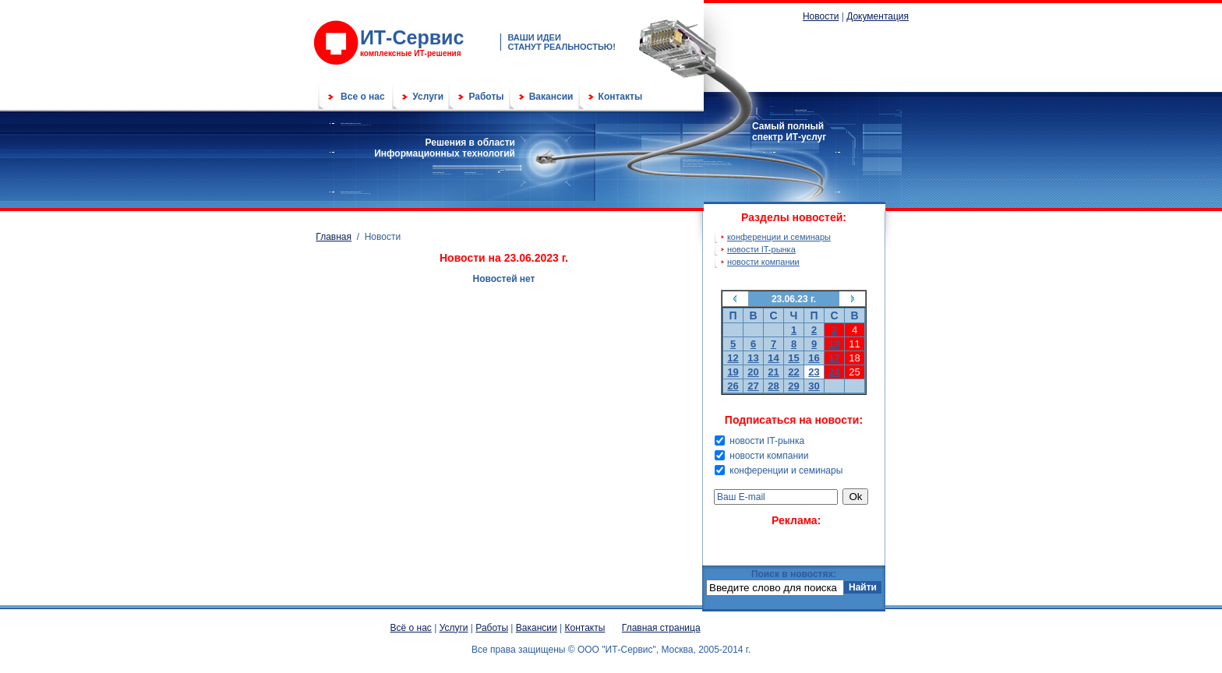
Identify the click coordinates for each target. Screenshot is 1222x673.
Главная (333, 236)
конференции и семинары (779, 236)
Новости (821, 16)
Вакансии (551, 96)
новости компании (763, 261)
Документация (877, 16)
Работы (485, 96)
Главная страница (661, 627)
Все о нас (363, 96)
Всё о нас (411, 627)
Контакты (621, 96)
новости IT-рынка (761, 249)
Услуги (427, 96)
